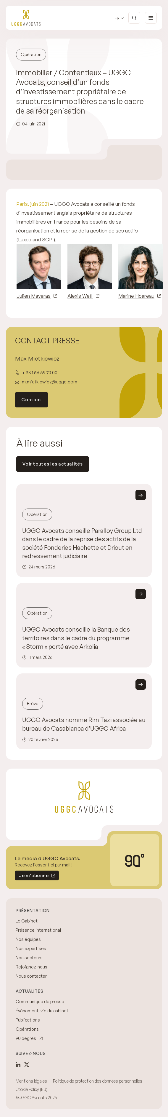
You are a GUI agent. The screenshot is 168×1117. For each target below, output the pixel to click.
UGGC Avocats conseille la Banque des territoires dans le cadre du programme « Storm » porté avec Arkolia (76, 637)
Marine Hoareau (136, 296)
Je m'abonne (32, 876)
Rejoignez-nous (31, 967)
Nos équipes (28, 939)
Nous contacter (31, 976)
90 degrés (26, 1038)
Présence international (38, 930)
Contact (31, 399)
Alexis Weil (80, 296)
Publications (28, 1020)
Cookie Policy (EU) (31, 1089)
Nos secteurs (29, 957)
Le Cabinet (27, 921)
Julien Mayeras (34, 296)
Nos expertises (31, 948)
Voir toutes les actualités (52, 464)
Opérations (27, 1029)
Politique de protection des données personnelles (97, 1080)
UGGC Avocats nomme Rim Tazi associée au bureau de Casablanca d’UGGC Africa (84, 724)
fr (117, 18)
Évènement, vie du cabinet (42, 1011)
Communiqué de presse (40, 1001)
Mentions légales (31, 1080)
